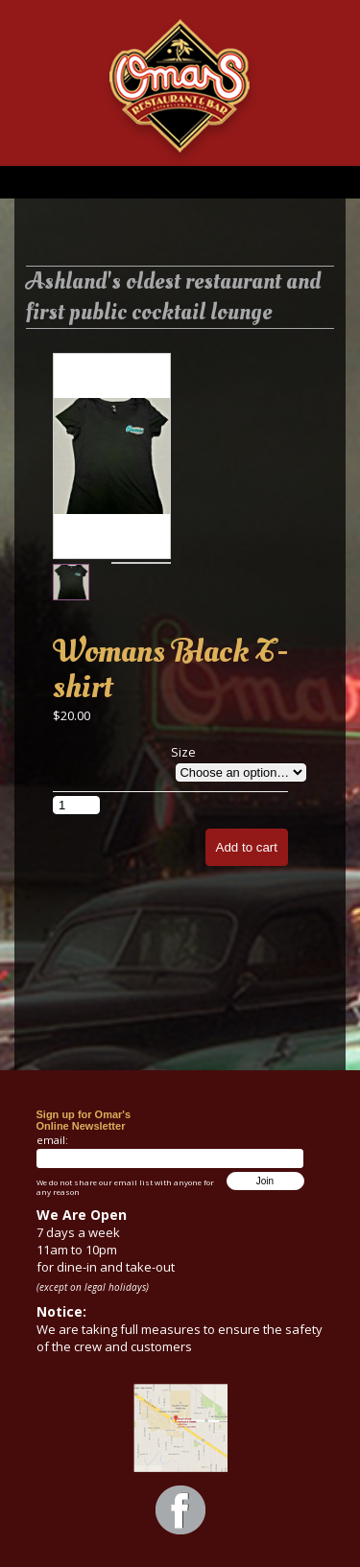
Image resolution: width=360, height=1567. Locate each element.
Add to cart (246, 847)
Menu (180, 182)
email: (52, 1140)
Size (183, 751)
